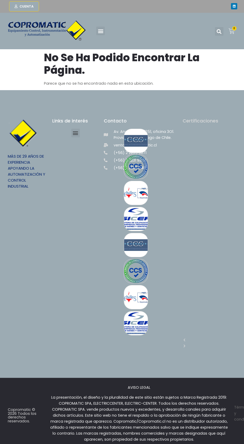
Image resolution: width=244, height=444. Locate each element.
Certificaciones (200, 121)
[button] (100, 31)
